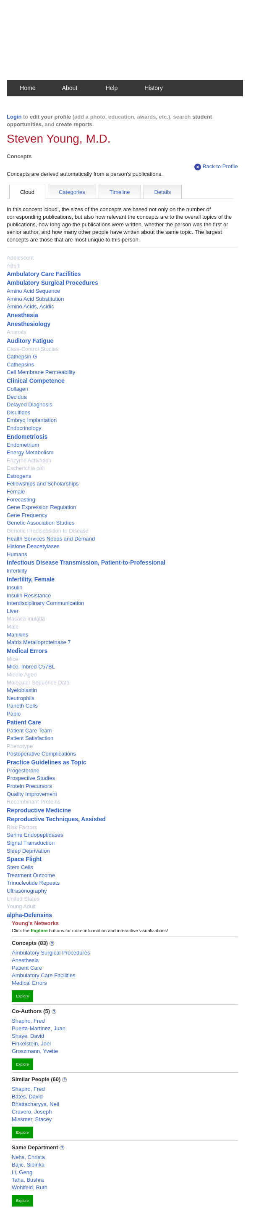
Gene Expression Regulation (41, 507)
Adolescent (20, 258)
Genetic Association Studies (40, 523)
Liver (12, 611)
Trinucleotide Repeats (33, 883)
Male (12, 626)
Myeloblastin (22, 690)
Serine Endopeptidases (35, 835)
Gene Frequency (27, 515)
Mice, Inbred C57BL (31, 666)
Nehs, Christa (28, 1157)
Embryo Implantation (32, 420)
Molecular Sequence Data (38, 682)
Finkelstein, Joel (31, 1043)
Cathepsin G (22, 356)
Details (162, 192)
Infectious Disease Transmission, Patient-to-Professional (86, 562)
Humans (17, 554)
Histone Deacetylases (33, 546)
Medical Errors (27, 650)
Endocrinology (24, 428)
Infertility (17, 571)
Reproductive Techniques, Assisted (56, 819)
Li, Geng (22, 1172)
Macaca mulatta (26, 618)
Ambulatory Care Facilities (44, 274)
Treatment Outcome (31, 875)
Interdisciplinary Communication (45, 603)
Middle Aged (22, 674)
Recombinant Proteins (33, 801)
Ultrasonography (27, 891)
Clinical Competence (36, 380)
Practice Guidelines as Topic (46, 762)
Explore (22, 996)
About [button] (70, 88)
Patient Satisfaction (30, 738)
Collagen (17, 389)
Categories (72, 192)
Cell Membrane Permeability (41, 372)
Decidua (17, 397)
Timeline (120, 192)
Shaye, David (28, 1036)
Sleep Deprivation (28, 851)
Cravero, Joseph (32, 1112)
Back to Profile (216, 166)
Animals (16, 332)
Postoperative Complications (41, 754)
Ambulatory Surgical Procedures (52, 282)
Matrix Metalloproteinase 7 (39, 642)
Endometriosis (27, 436)
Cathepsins (20, 364)
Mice (12, 659)
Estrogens (19, 476)
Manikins (17, 634)
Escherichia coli (25, 468)
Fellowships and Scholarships (42, 483)
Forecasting (21, 499)
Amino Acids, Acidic (30, 306)
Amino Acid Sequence (33, 291)
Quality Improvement (32, 794)
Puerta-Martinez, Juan (38, 1028)
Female (16, 491)
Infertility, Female (31, 579)
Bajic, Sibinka (28, 1165)
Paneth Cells (22, 706)
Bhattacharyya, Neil (35, 1104)
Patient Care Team (29, 730)
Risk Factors (22, 827)
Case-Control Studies (33, 349)
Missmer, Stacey (32, 1119)
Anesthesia (22, 315)
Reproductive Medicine (39, 810)
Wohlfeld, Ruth (29, 1187)
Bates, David (27, 1096)
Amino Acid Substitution (35, 299)
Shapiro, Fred (28, 1021)
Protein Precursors (29, 786)
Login (14, 117)
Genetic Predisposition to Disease (48, 531)
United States (23, 899)
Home (27, 88)
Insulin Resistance (29, 595)
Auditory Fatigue (30, 340)
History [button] (153, 88)
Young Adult (21, 906)
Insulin (15, 587)
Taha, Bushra (28, 1180)
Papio (14, 714)
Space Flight (24, 859)
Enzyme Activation (29, 460)
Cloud (27, 192)
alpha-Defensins (29, 915)
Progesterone (23, 770)
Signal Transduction (31, 843)
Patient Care (24, 722)
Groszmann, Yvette (35, 1051)
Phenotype (20, 746)
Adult (13, 266)
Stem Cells (20, 867)
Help (112, 88)
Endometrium (23, 445)
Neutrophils (20, 698)
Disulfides (18, 412)
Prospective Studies (31, 778)
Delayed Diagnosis (29, 404)
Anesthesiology (28, 324)
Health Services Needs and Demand (51, 539)
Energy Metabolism (30, 452)
